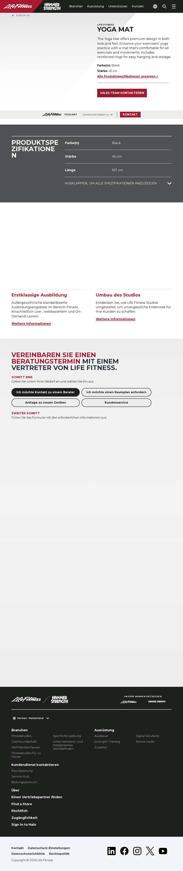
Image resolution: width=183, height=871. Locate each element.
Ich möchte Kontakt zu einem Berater (45, 392)
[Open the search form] (164, 6)
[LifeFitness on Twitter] (150, 852)
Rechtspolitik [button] (59, 853)
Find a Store (21, 804)
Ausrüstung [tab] (95, 6)
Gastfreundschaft (24, 741)
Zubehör (100, 747)
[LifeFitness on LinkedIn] (111, 852)
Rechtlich (19, 811)
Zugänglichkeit (24, 818)
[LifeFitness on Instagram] (137, 852)
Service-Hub (20, 776)
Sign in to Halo (23, 825)
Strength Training (107, 741)
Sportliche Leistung (67, 736)
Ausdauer (101, 736)
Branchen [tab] (76, 6)
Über (15, 790)
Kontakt (138, 6)
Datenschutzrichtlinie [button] (28, 853)
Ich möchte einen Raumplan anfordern (116, 392)
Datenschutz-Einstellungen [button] (49, 848)
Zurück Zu (21, 15)
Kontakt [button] (17, 848)
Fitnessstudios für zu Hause (26, 754)
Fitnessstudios (21, 736)
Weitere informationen (31, 324)
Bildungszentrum (24, 782)
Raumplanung (22, 770)
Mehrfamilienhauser (25, 747)
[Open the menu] (173, 6)
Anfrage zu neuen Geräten (45, 402)
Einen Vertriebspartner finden (36, 797)
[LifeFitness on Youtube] (163, 852)
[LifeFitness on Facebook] (124, 852)
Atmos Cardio (145, 741)
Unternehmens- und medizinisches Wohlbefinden (68, 745)
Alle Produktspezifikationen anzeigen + (127, 76)
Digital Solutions (147, 736)
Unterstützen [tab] (117, 6)
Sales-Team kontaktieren (122, 93)
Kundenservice (116, 402)
